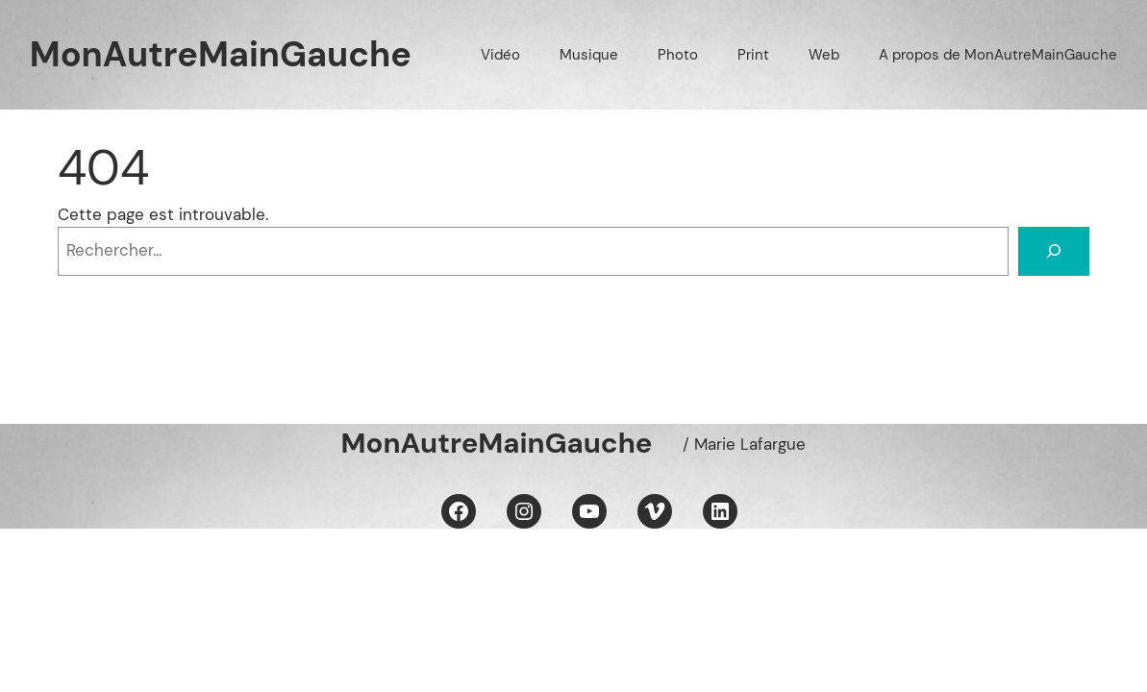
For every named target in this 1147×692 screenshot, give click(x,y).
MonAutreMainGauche (220, 54)
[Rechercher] (1053, 251)
